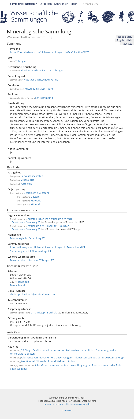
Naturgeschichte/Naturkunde (41, 79)
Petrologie (26, 183)
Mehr (75, 3)
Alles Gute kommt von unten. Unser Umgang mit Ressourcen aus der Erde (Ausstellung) (72, 357)
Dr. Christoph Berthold (44, 312)
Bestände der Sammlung (26, 222)
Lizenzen (67, 410)
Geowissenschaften (31, 176)
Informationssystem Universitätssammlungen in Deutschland (47, 247)
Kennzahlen (61, 3)
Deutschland (17, 285)
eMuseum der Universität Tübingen (48, 226)
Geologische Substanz (36, 192)
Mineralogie (27, 179)
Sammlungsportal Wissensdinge (30, 251)
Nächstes (126, 43)
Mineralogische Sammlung (27, 238)
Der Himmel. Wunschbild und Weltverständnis (48, 361)
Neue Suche (125, 36)
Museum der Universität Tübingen (32, 260)
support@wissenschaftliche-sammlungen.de (67, 404)
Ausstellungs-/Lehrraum (39, 88)
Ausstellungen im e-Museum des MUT (50, 219)
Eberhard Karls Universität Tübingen (42, 70)
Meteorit (36, 200)
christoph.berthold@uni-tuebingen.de (32, 294)
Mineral (35, 204)
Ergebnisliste (124, 40)
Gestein (35, 196)
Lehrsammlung (44, 97)
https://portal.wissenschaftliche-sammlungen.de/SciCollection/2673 (49, 52)
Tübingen (21, 61)
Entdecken (46, 3)
